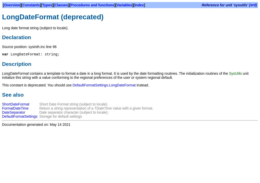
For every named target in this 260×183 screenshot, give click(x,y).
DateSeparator (13, 112)
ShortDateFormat (15, 104)
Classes (61, 5)
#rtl (253, 5)
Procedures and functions (92, 5)
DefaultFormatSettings (19, 116)
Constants (31, 5)
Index (139, 5)
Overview (12, 5)
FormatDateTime (15, 108)
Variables (124, 5)
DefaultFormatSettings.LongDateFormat (104, 85)
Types (47, 5)
